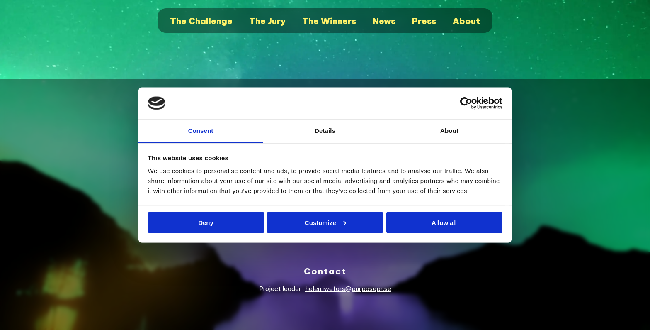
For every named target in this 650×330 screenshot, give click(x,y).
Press (424, 21)
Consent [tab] (200, 130)
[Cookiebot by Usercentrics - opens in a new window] (466, 103)
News (384, 21)
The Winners (329, 21)
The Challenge (201, 21)
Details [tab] (325, 130)
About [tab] (449, 130)
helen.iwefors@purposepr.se (348, 289)
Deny (205, 222)
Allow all (444, 222)
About (466, 21)
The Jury (267, 21)
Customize (325, 222)
